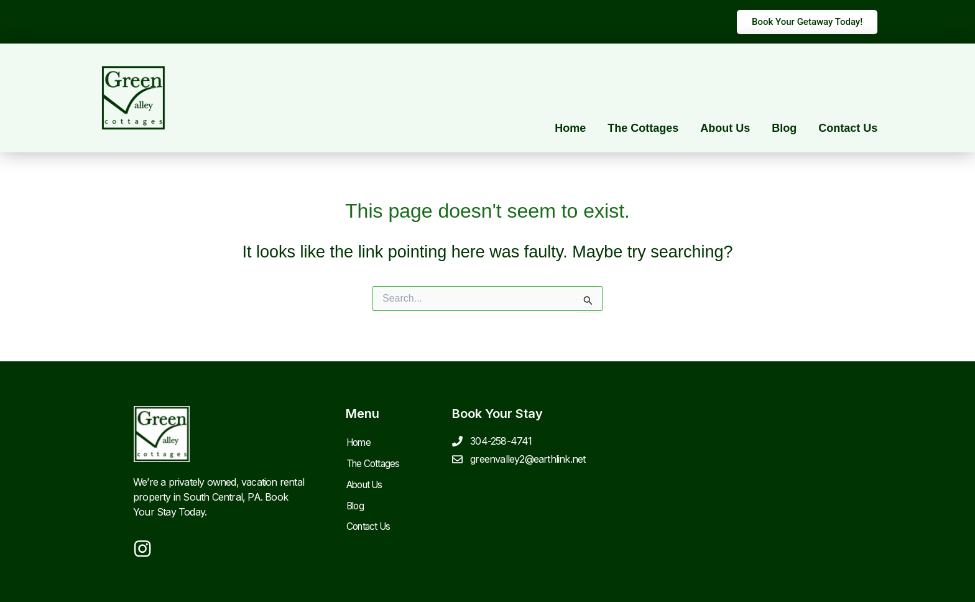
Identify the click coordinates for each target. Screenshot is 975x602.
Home (570, 128)
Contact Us (847, 128)
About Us (725, 128)
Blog (784, 128)
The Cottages (643, 128)
